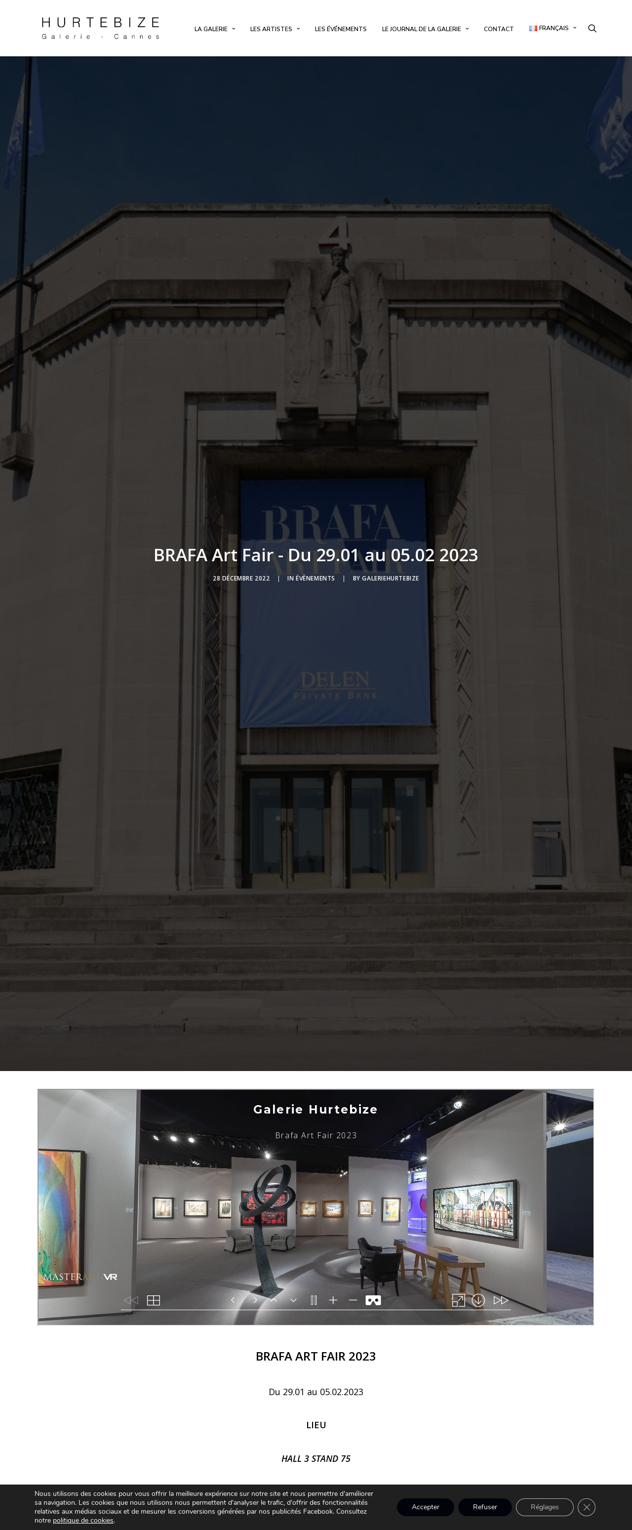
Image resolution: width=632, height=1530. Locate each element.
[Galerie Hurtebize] (100, 28)
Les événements (341, 29)
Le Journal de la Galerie (425, 29)
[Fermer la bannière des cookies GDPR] (586, 1507)
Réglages (545, 1507)
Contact (499, 29)
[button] (592, 28)
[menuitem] (215, 29)
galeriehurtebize (390, 572)
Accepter (425, 1507)
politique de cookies (83, 1520)
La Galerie (215, 29)
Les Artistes (275, 29)
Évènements (315, 572)
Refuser (485, 1507)
